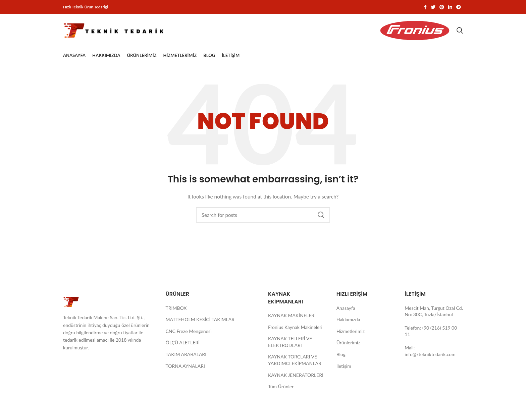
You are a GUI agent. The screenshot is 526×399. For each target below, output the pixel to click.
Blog (341, 356)
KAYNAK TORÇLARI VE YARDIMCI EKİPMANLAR (294, 362)
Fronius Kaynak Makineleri (295, 329)
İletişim (343, 367)
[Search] (459, 31)
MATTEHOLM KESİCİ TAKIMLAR (200, 321)
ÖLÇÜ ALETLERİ (183, 344)
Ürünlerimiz (348, 344)
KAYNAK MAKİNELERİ (292, 317)
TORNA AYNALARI (185, 367)
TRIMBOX (176, 309)
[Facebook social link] (425, 7)
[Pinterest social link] (441, 7)
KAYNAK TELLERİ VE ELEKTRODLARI (290, 344)
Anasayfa (345, 309)
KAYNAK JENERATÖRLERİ (295, 377)
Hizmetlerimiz (350, 333)
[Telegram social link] (458, 7)
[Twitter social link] (433, 7)
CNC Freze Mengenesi (189, 333)
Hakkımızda (348, 321)
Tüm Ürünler (281, 388)
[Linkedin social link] (450, 7)
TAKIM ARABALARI (186, 356)
